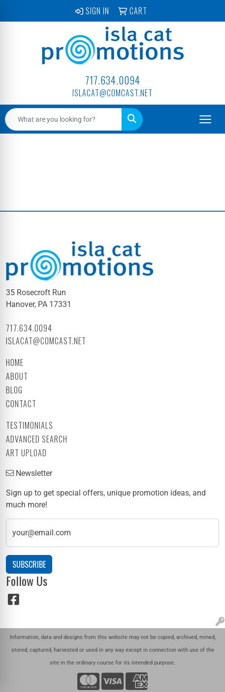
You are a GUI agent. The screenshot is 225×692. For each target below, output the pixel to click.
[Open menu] (205, 119)
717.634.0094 (112, 80)
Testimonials (29, 425)
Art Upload (26, 453)
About (17, 376)
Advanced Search (36, 439)
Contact (21, 404)
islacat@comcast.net (112, 93)
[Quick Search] (63, 119)
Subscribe (29, 564)
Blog (14, 390)
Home (15, 362)
